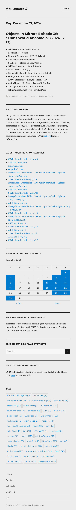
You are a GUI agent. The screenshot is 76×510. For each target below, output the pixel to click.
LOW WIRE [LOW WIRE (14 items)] (41, 431)
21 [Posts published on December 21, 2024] (56, 288)
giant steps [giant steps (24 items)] (31, 421)
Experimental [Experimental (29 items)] (49, 416)
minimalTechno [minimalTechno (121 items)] (45, 436)
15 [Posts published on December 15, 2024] (65, 283)
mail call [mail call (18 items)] (56, 431)
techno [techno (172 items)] (30, 461)
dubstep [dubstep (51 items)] (34, 411)
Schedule (10, 486)
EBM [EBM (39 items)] (46, 411)
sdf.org (47, 136)
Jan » (57, 303)
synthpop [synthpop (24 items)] (47, 456)
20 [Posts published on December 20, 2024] (47, 288)
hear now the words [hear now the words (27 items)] (18, 426)
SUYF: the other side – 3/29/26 (23, 240)
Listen (9, 474)
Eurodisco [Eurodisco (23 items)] (31, 416)
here (13, 375)
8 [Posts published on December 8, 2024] (65, 278)
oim (51, 96)
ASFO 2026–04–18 (17, 223)
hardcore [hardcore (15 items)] (48, 421)
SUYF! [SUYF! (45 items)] (60, 451)
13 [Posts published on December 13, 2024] (47, 283)
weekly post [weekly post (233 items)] (47, 461)
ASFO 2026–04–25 (17, 203)
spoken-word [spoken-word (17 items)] (15, 451)
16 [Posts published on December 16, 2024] (10, 288)
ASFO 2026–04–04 (17, 237)
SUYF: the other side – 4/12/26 (23, 226)
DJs (7, 498)
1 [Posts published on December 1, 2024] (65, 272)
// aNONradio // (16, 9)
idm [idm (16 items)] (50, 426)
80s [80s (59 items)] (10, 395)
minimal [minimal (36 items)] (27, 436)
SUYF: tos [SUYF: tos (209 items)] (14, 456)
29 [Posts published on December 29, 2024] (65, 293)
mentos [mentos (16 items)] (12, 436)
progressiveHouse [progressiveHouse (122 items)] (31, 446)
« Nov (19, 303)
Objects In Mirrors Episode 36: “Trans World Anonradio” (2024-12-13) (36, 38)
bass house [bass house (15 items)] (61, 401)
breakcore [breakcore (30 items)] (14, 406)
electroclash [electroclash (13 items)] (14, 416)
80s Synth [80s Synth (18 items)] (23, 395)
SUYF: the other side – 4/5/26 (22, 233)
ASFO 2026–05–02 (17, 189)
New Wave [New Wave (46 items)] (49, 441)
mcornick (13, 96)
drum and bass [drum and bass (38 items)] (16, 411)
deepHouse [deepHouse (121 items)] (49, 406)
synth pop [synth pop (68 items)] (31, 456)
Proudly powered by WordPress (32, 505)
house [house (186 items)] (38, 426)
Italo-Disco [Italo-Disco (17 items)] (13, 431)
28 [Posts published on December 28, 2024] (56, 293)
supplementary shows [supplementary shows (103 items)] (39, 451)
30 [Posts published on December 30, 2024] (10, 298)
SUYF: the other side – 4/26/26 (23, 193)
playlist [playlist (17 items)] (12, 446)
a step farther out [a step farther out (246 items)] (40, 401)
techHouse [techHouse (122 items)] (14, 461)
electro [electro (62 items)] (59, 411)
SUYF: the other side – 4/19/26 (23, 213)
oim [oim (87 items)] (63, 441)
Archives (10, 480)
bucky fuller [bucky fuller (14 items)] (30, 406)
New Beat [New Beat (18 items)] (33, 441)
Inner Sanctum (15, 166)
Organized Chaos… (17, 169)
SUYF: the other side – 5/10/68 (23, 159)
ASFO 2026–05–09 (17, 162)
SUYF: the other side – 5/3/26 (22, 179)
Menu (66, 9)
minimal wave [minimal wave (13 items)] (15, 441)
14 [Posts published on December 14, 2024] (56, 283)
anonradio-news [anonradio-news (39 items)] (16, 401)
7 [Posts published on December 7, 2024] (56, 278)
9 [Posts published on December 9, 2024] (10, 283)
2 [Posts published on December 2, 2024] (10, 278)
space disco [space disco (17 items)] (51, 446)
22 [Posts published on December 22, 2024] (65, 288)
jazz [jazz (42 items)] (27, 431)
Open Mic (10, 492)
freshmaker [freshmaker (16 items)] (14, 421)
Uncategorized (41, 96)
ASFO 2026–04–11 (17, 230)
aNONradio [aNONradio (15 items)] (40, 395)
